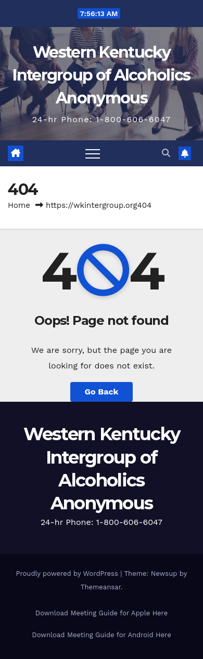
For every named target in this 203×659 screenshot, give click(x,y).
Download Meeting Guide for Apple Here (101, 613)
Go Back (102, 392)
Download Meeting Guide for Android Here (101, 635)
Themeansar (101, 587)
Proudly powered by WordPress (68, 573)
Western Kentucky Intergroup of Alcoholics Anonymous (101, 75)
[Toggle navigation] (93, 153)
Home (19, 205)
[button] (166, 153)
